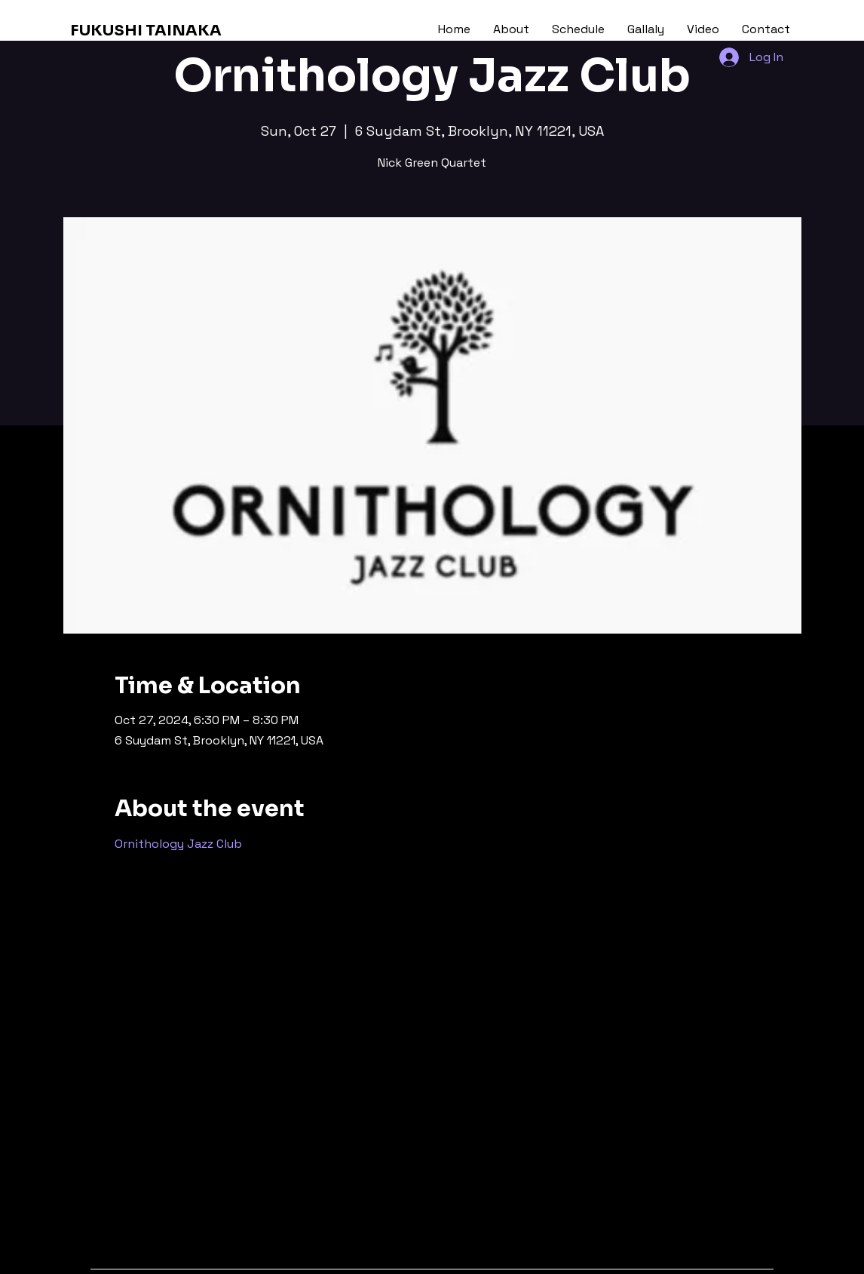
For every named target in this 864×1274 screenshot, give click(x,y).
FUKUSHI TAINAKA (146, 30)
